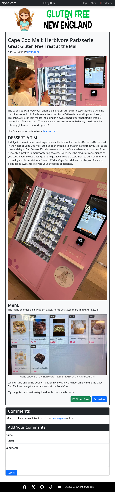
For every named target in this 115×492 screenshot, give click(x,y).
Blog (83, 3)
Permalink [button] (99, 399)
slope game (59, 418)
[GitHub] (42, 486)
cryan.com (9, 3)
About (93, 3)
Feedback (106, 3)
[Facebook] (24, 486)
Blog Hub (49, 3)
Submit (11, 472)
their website (49, 131)
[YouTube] (59, 486)
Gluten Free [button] (80, 399)
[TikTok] (51, 486)
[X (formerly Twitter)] (33, 486)
